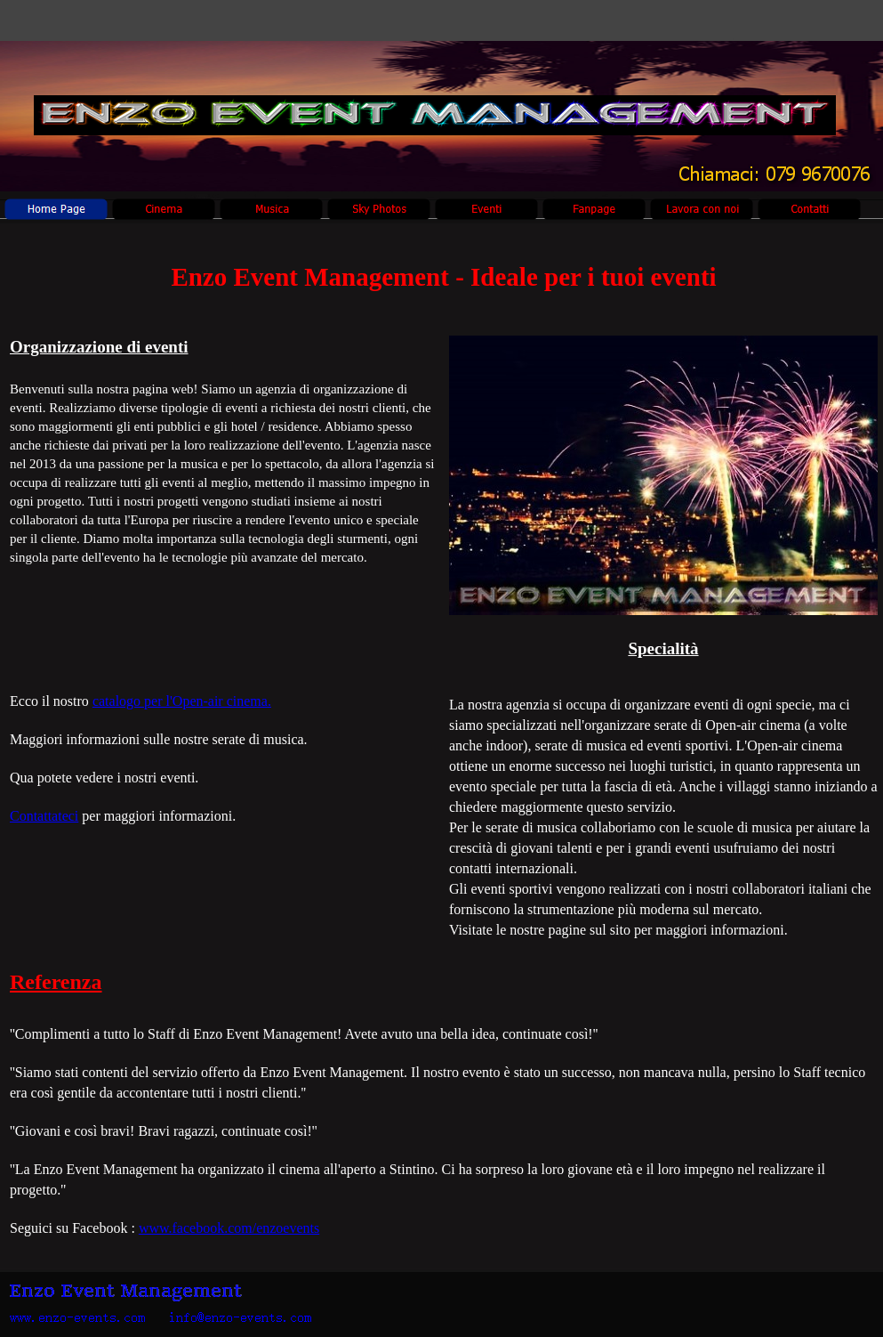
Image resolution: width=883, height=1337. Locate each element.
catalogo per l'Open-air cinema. (181, 701)
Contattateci (44, 815)
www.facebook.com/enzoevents (229, 1228)
